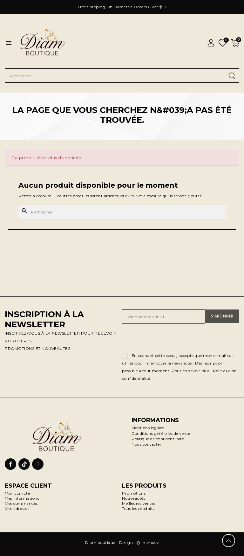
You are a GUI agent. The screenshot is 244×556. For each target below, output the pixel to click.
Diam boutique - (102, 542)
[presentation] (170, 339)
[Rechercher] (122, 212)
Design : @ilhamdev (139, 542)
